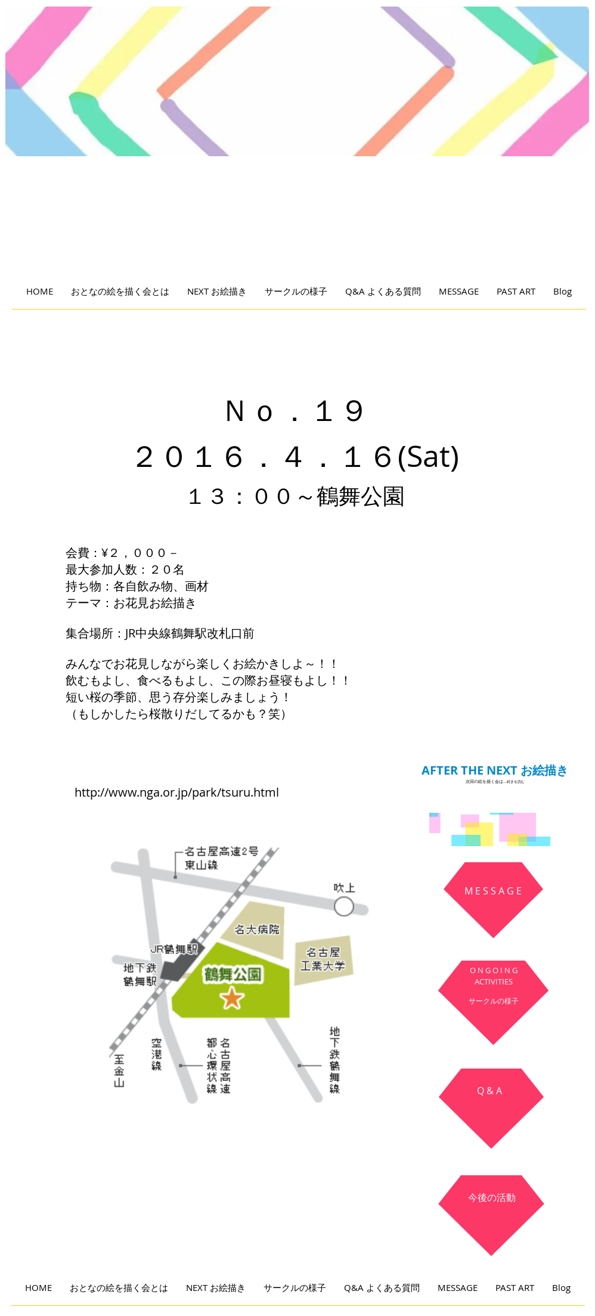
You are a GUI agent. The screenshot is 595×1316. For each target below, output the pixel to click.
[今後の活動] (492, 1198)
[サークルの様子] (493, 1001)
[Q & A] (489, 1091)
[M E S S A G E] (493, 891)
